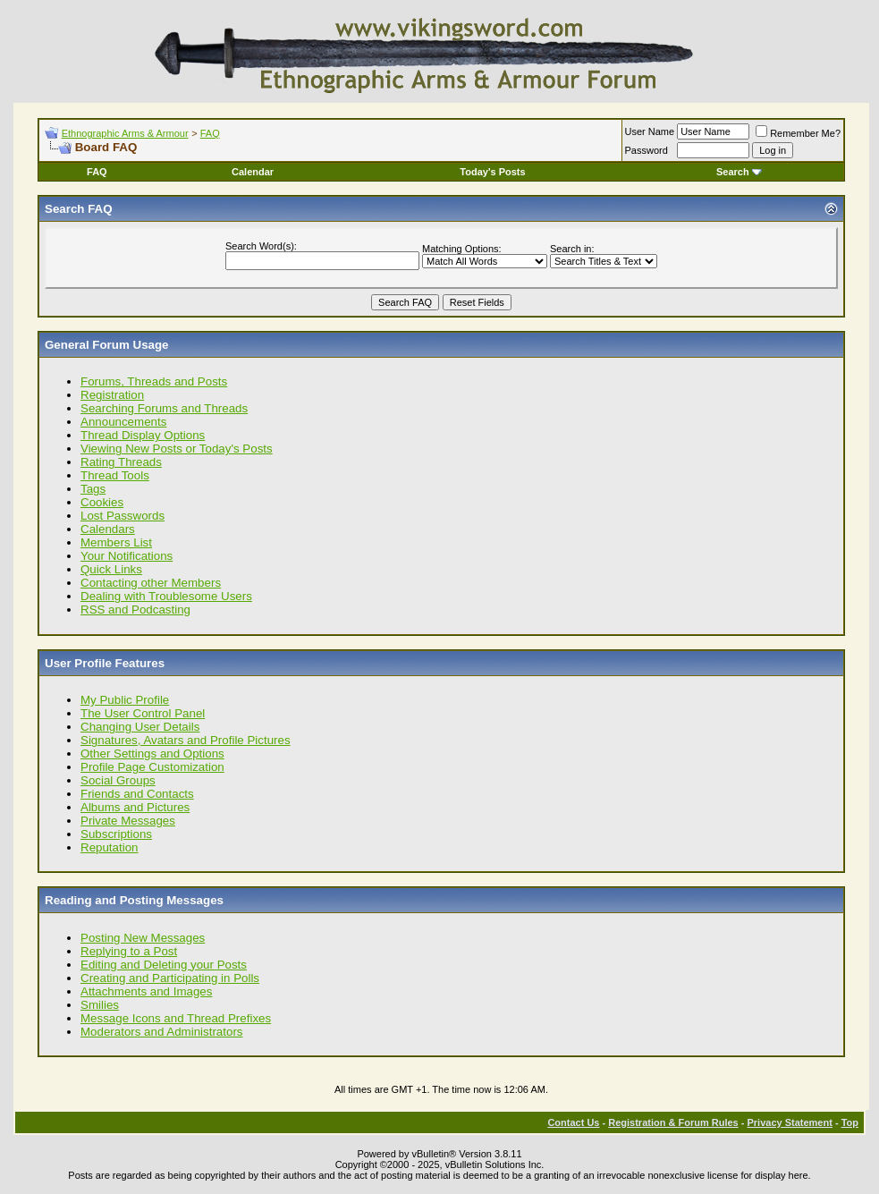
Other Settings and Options (152, 753)
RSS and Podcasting (135, 609)
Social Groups (118, 780)
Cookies (101, 502)
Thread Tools (114, 475)
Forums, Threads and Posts (153, 381)
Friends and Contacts (137, 793)
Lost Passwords (122, 515)
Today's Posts (492, 171)
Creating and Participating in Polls (169, 978)
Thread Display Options (142, 435)
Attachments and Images (146, 991)
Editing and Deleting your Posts (163, 964)
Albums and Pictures (135, 807)
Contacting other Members (150, 582)
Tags (93, 488)
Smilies (99, 1005)
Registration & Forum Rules (673, 1122)
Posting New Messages (142, 937)
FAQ (210, 133)
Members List (116, 542)
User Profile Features (105, 663)
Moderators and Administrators (161, 1031)
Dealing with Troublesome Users (166, 596)
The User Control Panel (142, 713)
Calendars (107, 529)
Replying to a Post (128, 951)
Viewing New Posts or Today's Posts (176, 448)
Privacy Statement (789, 1122)
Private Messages (127, 820)
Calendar (253, 171)
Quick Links (111, 569)
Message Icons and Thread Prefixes (175, 1018)
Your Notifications (126, 556)
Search (739, 171)
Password (646, 150)
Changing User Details (139, 726)
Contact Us (573, 1122)
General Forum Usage (107, 344)
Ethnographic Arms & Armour (125, 133)
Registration (112, 395)
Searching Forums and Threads (164, 408)
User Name (650, 131)
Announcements (123, 421)
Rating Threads (121, 462)
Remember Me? (798, 133)
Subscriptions (116, 834)
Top (849, 1122)
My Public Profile (124, 700)
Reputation (109, 847)
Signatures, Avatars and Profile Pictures (185, 740)
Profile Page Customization (152, 767)
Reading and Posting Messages (134, 900)
